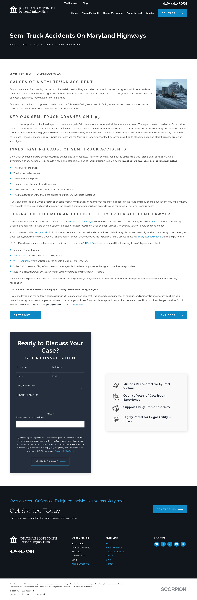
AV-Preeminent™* (23, 261)
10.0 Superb (20, 255)
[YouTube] (176, 544)
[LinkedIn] (170, 544)
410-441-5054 (175, 3)
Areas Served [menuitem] (134, 13)
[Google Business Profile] (156, 544)
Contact (110, 563)
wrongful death (155, 221)
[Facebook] (163, 544)
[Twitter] (183, 544)
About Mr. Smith (114, 547)
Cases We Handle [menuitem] (113, 13)
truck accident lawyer (81, 221)
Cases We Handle (115, 551)
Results (109, 555)
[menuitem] (13, 594)
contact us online (73, 304)
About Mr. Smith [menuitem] (90, 13)
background (40, 232)
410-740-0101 (53, 304)
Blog (85, 3)
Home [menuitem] (74, 13)
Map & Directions (80, 563)
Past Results (93, 243)
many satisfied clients (149, 236)
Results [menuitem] (150, 13)
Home (109, 543)
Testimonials (71, 3)
